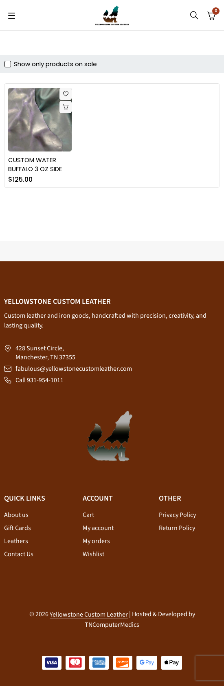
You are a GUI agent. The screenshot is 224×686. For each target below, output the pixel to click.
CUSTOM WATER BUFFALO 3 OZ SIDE (35, 165)
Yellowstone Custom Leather (89, 614)
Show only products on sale (55, 64)
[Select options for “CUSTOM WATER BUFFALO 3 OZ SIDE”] (65, 107)
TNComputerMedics (112, 624)
